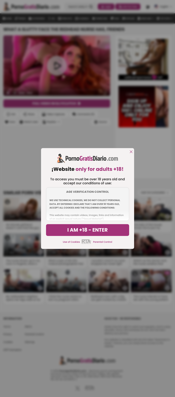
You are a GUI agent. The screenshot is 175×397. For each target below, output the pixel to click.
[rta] (86, 243)
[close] (131, 152)
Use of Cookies (71, 242)
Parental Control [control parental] (102, 242)
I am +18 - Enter (87, 229)
